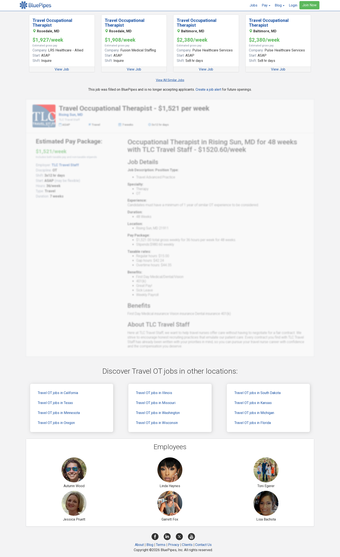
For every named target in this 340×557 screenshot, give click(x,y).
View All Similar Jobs (170, 80)
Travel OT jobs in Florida (252, 423)
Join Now (309, 5)
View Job (62, 69)
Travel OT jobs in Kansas (253, 403)
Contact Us (203, 545)
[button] (266, 5)
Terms (160, 545)
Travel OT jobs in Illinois (154, 393)
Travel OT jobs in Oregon (56, 423)
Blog (149, 545)
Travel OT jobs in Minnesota (59, 413)
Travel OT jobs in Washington (158, 413)
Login (293, 5)
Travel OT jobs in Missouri (155, 403)
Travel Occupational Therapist (52, 23)
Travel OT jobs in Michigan (254, 413)
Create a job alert (208, 89)
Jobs (253, 5)
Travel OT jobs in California (58, 393)
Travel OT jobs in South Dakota (257, 393)
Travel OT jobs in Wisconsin (157, 423)
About (139, 545)
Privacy (173, 545)
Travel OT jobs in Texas (55, 403)
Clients (187, 545)
